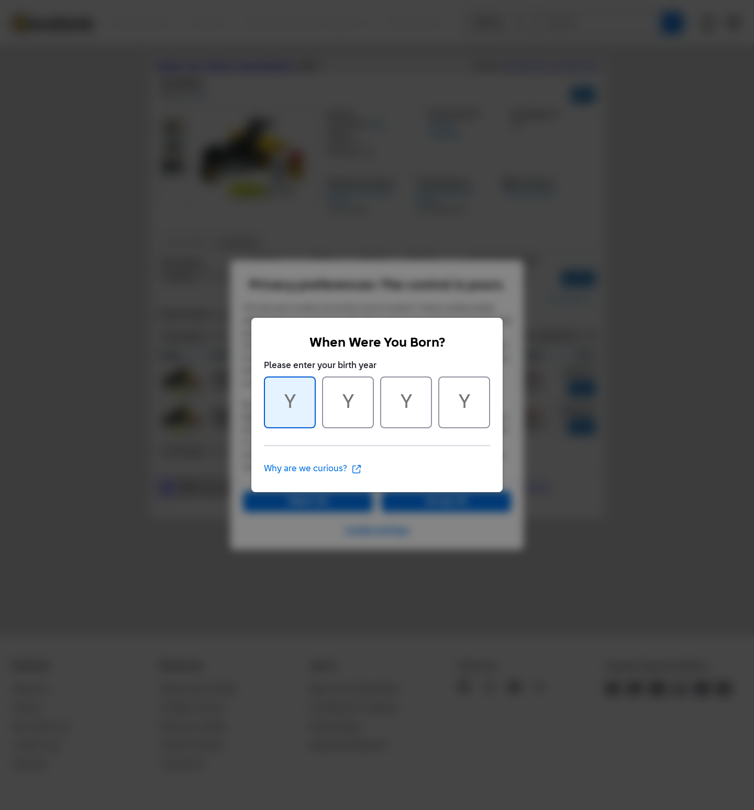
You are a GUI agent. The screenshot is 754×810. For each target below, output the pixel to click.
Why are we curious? (313, 469)
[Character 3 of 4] (406, 402)
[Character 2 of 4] (348, 402)
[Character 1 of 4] (290, 402)
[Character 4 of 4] (464, 402)
